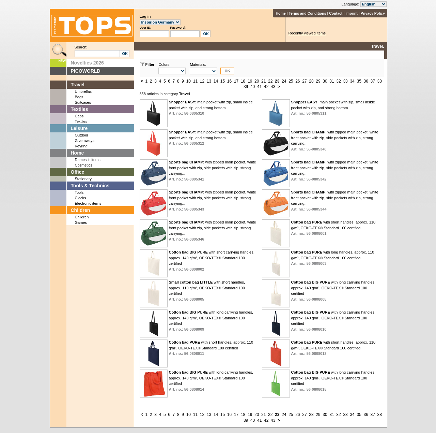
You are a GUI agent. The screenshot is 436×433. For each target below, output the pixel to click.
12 (202, 81)
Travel (77, 84)
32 (338, 81)
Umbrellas (83, 91)
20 (256, 81)
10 (188, 81)
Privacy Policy (373, 13)
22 (270, 81)
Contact (335, 13)
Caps (79, 116)
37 (373, 81)
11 (195, 81)
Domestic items (87, 160)
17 (236, 81)
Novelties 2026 (87, 63)
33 (345, 81)
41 (259, 86)
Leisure (79, 128)
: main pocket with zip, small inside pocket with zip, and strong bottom (210, 107)
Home (280, 13)
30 (325, 81)
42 (266, 86)
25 (291, 81)
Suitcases (83, 102)
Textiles (79, 109)
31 (331, 81)
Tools (79, 192)
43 (273, 86)
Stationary (83, 179)
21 (263, 81)
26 (297, 81)
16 (229, 81)
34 (352, 81)
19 (250, 81)
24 (284, 81)
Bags (79, 97)
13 (209, 81)
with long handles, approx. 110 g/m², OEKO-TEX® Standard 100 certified (332, 257)
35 (359, 81)
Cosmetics (83, 165)
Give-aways (84, 141)
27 (304, 81)
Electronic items (88, 203)
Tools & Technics (90, 185)
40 (252, 86)
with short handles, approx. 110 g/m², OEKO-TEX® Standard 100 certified (333, 227)
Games (81, 222)
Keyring (81, 146)
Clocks (80, 198)
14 (216, 81)
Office (77, 172)
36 (365, 81)
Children (80, 210)
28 (311, 81)
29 (318, 81)
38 (379, 81)
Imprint (351, 13)
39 (246, 86)
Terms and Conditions (307, 13)
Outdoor (82, 135)
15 (222, 81)
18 (243, 81)
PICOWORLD (85, 71)
